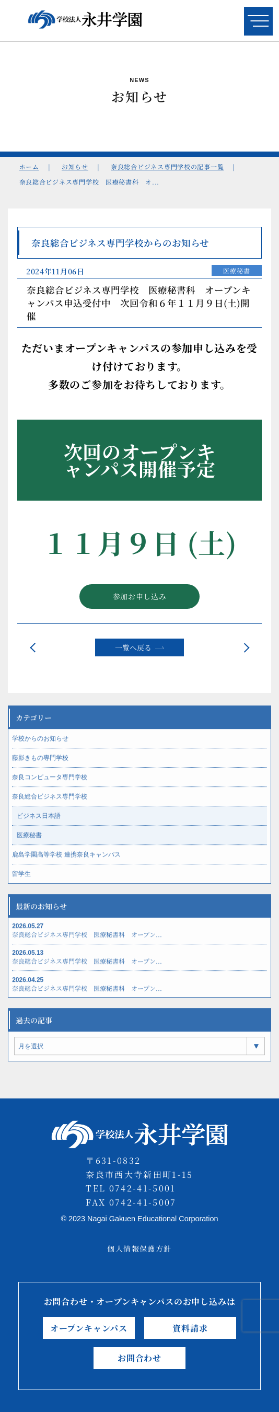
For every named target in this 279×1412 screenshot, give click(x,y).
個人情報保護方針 (139, 1248)
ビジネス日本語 (39, 822)
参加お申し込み (140, 598)
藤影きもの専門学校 (40, 764)
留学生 (21, 880)
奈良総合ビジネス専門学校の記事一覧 (167, 166)
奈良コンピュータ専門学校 (49, 783)
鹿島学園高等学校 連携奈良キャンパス (66, 860)
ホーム (29, 166)
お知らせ (75, 166)
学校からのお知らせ (40, 744)
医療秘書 (236, 272)
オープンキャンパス (88, 1328)
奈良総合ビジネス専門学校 (49, 802)
